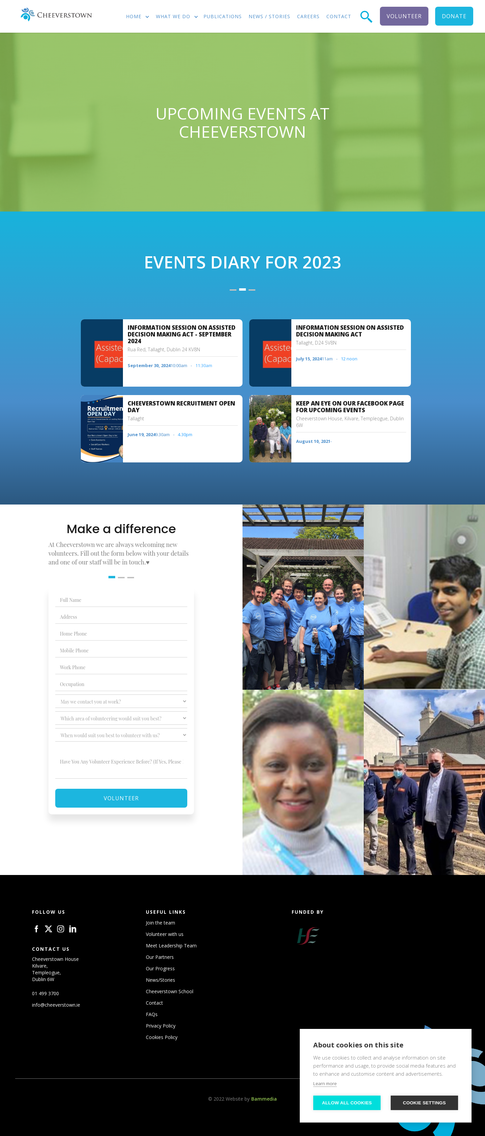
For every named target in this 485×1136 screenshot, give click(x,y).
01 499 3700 (45, 993)
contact (338, 16)
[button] (135, 17)
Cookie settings (424, 1102)
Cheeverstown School (169, 991)
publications (222, 16)
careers (308, 16)
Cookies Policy (161, 1037)
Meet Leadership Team (171, 945)
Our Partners (160, 957)
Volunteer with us (165, 934)
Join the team (160, 922)
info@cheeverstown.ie (56, 1005)
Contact (154, 1003)
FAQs (152, 1014)
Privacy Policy (160, 1026)
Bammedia (264, 1099)
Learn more (325, 1083)
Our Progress (160, 968)
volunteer (404, 16)
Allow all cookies (347, 1102)
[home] (55, 14)
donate (454, 16)
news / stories (269, 16)
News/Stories (160, 980)
